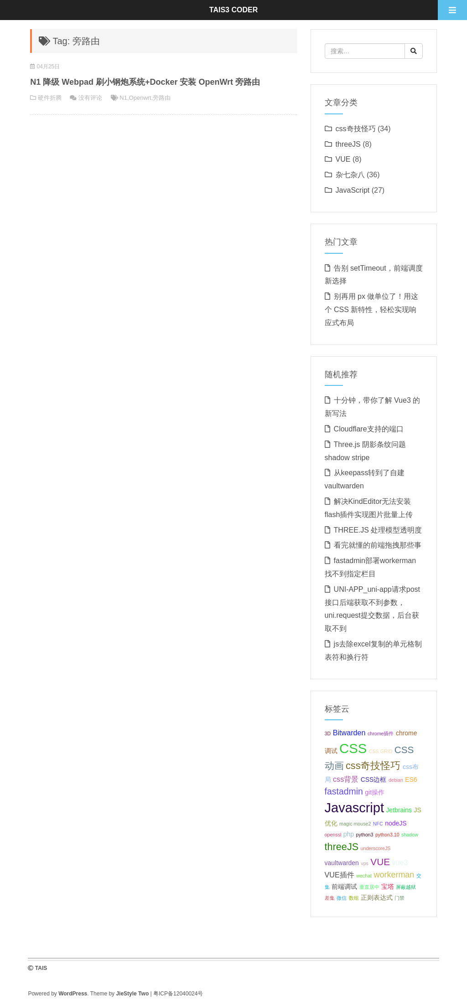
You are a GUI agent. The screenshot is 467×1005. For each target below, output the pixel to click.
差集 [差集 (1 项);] (330, 898)
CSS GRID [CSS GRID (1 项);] (381, 751)
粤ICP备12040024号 (178, 993)
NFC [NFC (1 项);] (378, 823)
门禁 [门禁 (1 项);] (399, 898)
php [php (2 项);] (348, 834)
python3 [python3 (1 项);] (365, 834)
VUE (343, 159)
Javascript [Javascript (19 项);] (354, 807)
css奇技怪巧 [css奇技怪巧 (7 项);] (373, 765)
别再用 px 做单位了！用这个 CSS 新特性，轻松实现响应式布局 (372, 309)
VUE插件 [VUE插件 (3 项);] (339, 875)
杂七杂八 (350, 175)
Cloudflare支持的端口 (369, 429)
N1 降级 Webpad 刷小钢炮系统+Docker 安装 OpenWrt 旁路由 (145, 82)
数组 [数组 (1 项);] (354, 898)
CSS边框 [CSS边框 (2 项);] (374, 779)
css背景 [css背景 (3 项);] (345, 779)
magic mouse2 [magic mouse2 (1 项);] (355, 823)
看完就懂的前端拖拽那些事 (377, 545)
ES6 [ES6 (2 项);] (411, 779)
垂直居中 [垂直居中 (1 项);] (369, 887)
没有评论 (90, 97)
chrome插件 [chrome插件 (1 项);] (381, 733)
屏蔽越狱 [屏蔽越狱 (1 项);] (406, 887)
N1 (123, 97)
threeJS (348, 144)
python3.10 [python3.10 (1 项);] (387, 834)
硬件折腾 (50, 97)
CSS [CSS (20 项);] (353, 748)
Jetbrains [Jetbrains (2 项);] (399, 810)
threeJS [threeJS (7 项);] (342, 846)
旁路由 (162, 97)
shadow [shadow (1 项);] (409, 834)
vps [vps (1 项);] (364, 863)
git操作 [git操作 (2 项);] (374, 792)
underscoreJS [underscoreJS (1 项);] (376, 848)
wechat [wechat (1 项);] (364, 875)
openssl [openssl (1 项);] (333, 834)
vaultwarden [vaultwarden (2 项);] (342, 863)
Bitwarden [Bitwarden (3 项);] (349, 732)
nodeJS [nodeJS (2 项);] (395, 823)
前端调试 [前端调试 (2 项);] (344, 886)
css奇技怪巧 (356, 129)
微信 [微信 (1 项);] (342, 898)
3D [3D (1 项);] (328, 733)
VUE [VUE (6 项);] (380, 861)
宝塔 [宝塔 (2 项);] (387, 886)
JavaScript (353, 190)
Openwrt (140, 97)
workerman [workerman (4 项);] (394, 874)
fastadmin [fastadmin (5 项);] (344, 791)
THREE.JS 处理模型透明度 (378, 530)
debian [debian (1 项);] (396, 780)
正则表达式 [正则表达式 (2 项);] (377, 897)
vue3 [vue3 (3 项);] (400, 862)
